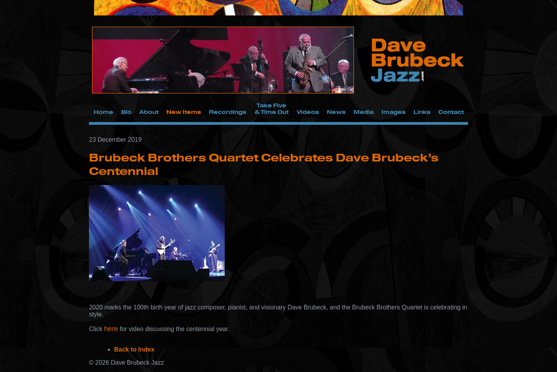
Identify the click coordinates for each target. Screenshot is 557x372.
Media (364, 112)
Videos (308, 112)
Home (103, 112)
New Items (183, 112)
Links (422, 112)
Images (393, 112)
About (149, 112)
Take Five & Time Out (272, 108)
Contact (451, 112)
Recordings (227, 112)
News (336, 112)
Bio (126, 112)
